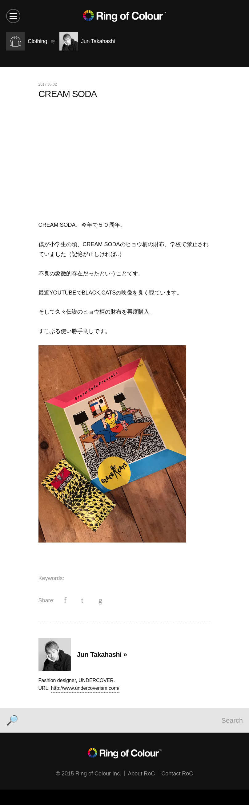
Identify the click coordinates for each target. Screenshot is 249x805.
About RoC (141, 773)
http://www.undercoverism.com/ (85, 688)
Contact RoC (177, 773)
